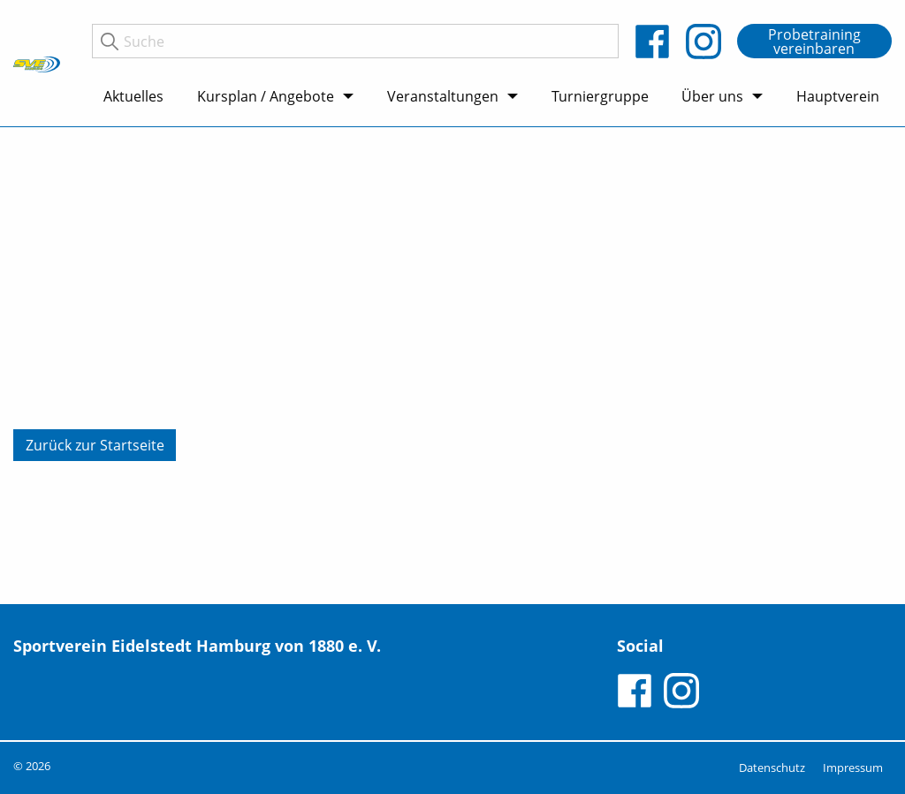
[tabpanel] (452, 365)
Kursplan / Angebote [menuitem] (265, 96)
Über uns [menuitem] (712, 96)
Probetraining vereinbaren (814, 41)
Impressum (853, 767)
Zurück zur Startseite (95, 445)
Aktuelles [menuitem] (133, 96)
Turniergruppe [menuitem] (600, 96)
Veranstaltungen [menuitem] (442, 96)
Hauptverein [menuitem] (837, 96)
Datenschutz (772, 767)
